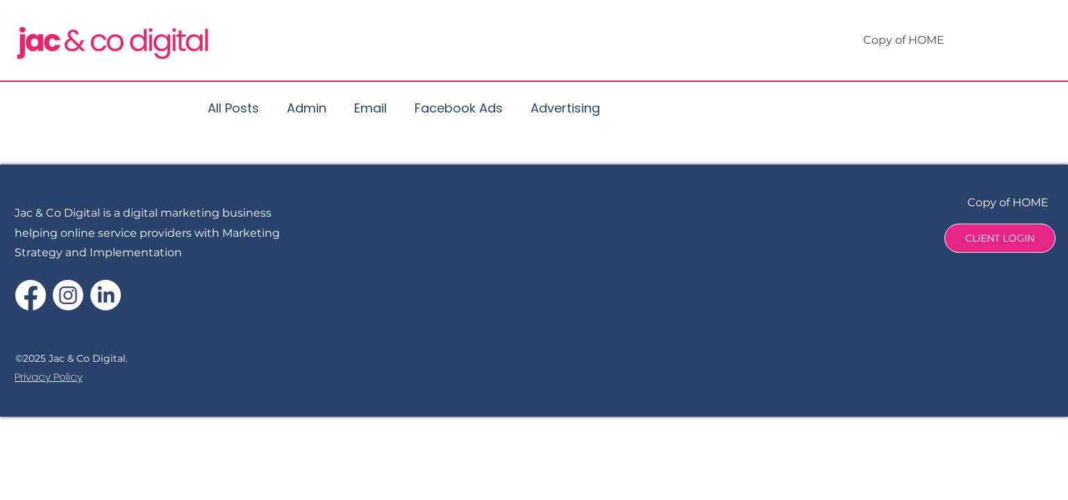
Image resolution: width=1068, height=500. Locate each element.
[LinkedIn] (105, 295)
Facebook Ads (459, 108)
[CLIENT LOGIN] (1000, 238)
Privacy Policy (49, 376)
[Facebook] (30, 295)
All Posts (233, 108)
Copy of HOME (1008, 202)
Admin (306, 108)
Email (370, 108)
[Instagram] (68, 295)
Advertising (565, 108)
